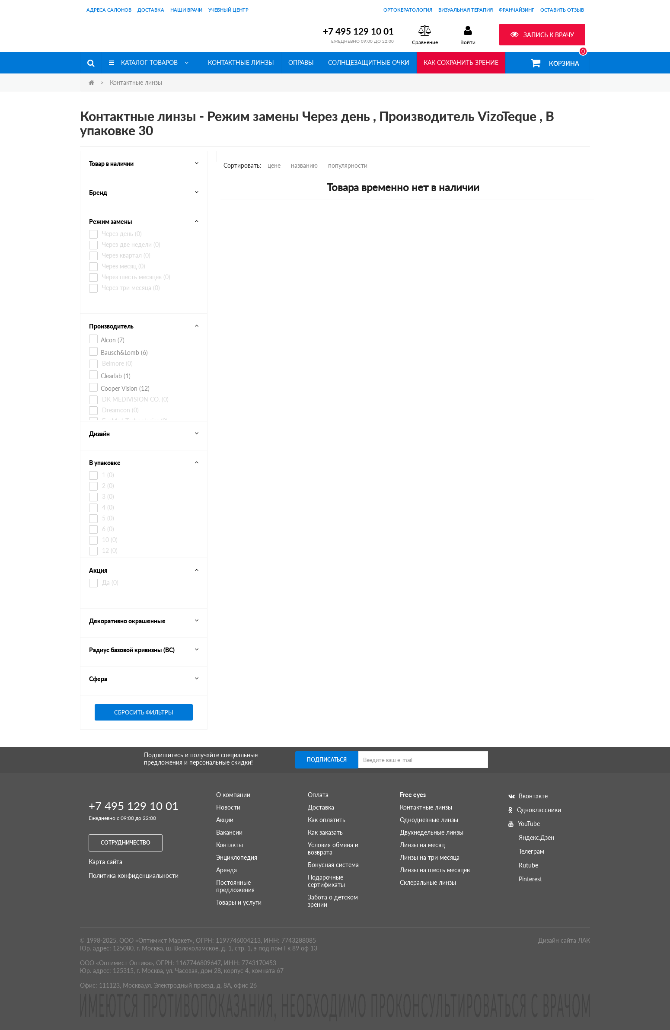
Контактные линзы (241, 62)
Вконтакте (528, 796)
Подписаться (327, 759)
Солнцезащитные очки (368, 62)
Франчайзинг (516, 10)
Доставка (150, 10)
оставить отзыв (562, 10)
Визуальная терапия (465, 10)
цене (274, 165)
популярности (347, 165)
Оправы (301, 62)
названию (304, 165)
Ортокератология (407, 10)
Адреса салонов (108, 10)
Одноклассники (534, 809)
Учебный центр (228, 10)
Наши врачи (186, 10)
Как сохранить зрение (461, 62)
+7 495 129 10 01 (358, 31)
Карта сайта (105, 861)
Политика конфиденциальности (134, 875)
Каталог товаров (148, 62)
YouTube (524, 823)
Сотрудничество (125, 842)
